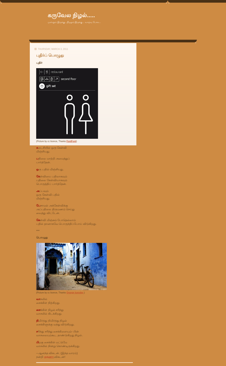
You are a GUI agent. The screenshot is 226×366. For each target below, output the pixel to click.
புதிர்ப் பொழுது (50, 55)
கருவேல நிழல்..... (71, 15)
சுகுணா (49, 356)
